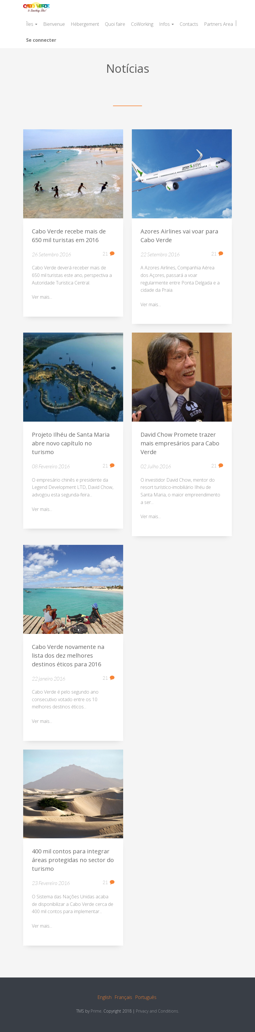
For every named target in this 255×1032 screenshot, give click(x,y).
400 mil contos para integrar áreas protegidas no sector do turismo (73, 860)
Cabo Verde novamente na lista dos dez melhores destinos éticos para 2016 (68, 655)
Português (145, 997)
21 (108, 254)
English (104, 997)
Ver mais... (42, 297)
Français (123, 997)
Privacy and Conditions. (157, 1011)
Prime (96, 1011)
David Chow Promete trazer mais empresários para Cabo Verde (180, 443)
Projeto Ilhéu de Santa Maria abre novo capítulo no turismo (71, 443)
